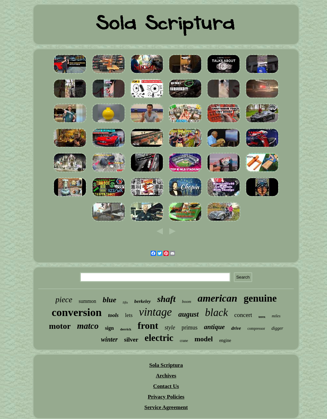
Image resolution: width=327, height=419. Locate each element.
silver (131, 339)
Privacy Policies (166, 397)
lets (129, 315)
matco (88, 326)
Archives (166, 376)
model (203, 339)
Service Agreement (166, 407)
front (148, 325)
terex (261, 317)
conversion (77, 312)
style (170, 327)
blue (109, 300)
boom (186, 301)
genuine (260, 298)
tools (113, 315)
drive (236, 328)
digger (277, 328)
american (217, 298)
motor (60, 326)
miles (276, 315)
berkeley (142, 301)
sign (109, 328)
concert (243, 315)
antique (214, 327)
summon (87, 301)
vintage (155, 312)
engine (225, 340)
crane (184, 340)
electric (159, 338)
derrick (125, 329)
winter (109, 339)
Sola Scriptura (166, 365)
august (188, 314)
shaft (166, 299)
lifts (125, 302)
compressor (256, 328)
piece (64, 299)
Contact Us (166, 386)
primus (190, 327)
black (216, 312)
